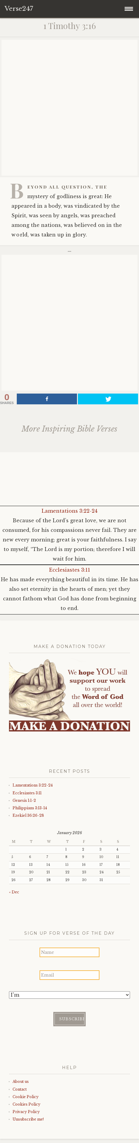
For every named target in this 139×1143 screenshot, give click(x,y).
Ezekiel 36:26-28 (28, 815)
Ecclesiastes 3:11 (69, 570)
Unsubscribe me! (28, 1119)
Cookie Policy (26, 1097)
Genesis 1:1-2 (24, 800)
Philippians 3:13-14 (30, 808)
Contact (20, 1089)
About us (21, 1081)
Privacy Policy (26, 1111)
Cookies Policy (26, 1104)
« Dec (14, 892)
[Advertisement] (69, 108)
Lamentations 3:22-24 (69, 511)
